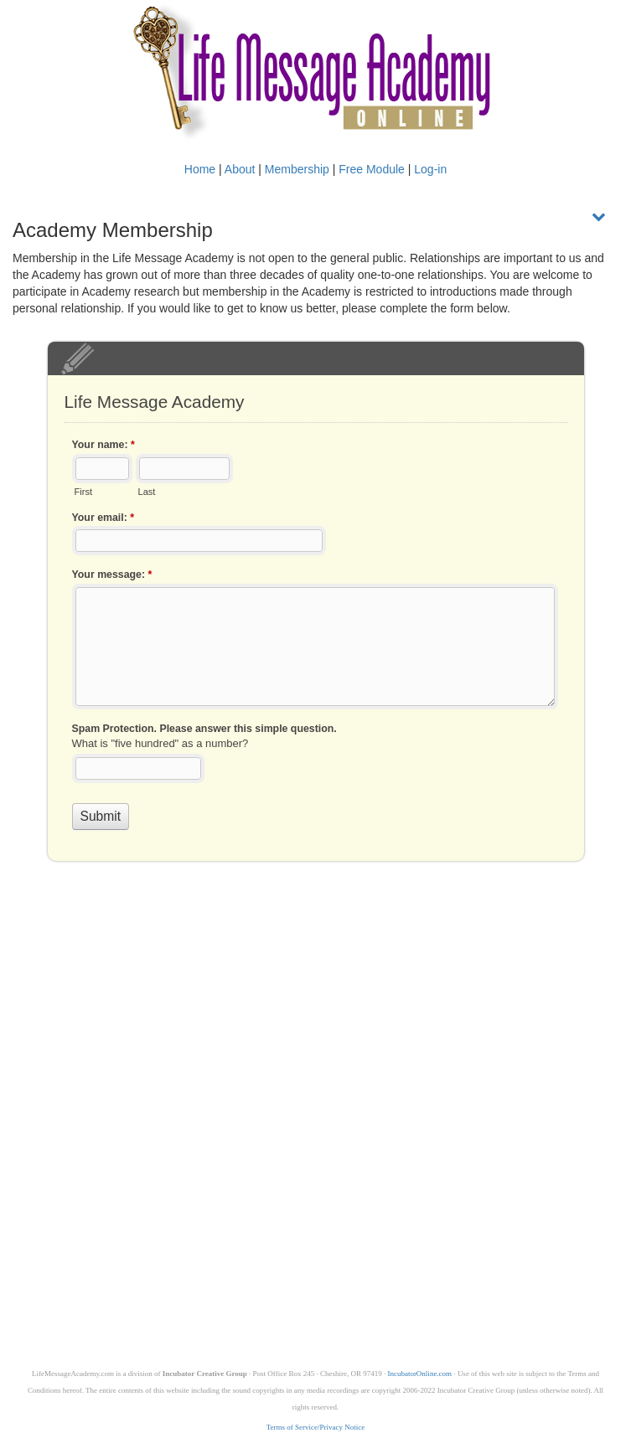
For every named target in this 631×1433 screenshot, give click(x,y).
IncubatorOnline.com (419, 1373)
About (240, 169)
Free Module (372, 169)
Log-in (430, 169)
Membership (297, 169)
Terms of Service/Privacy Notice (315, 1427)
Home (199, 169)
